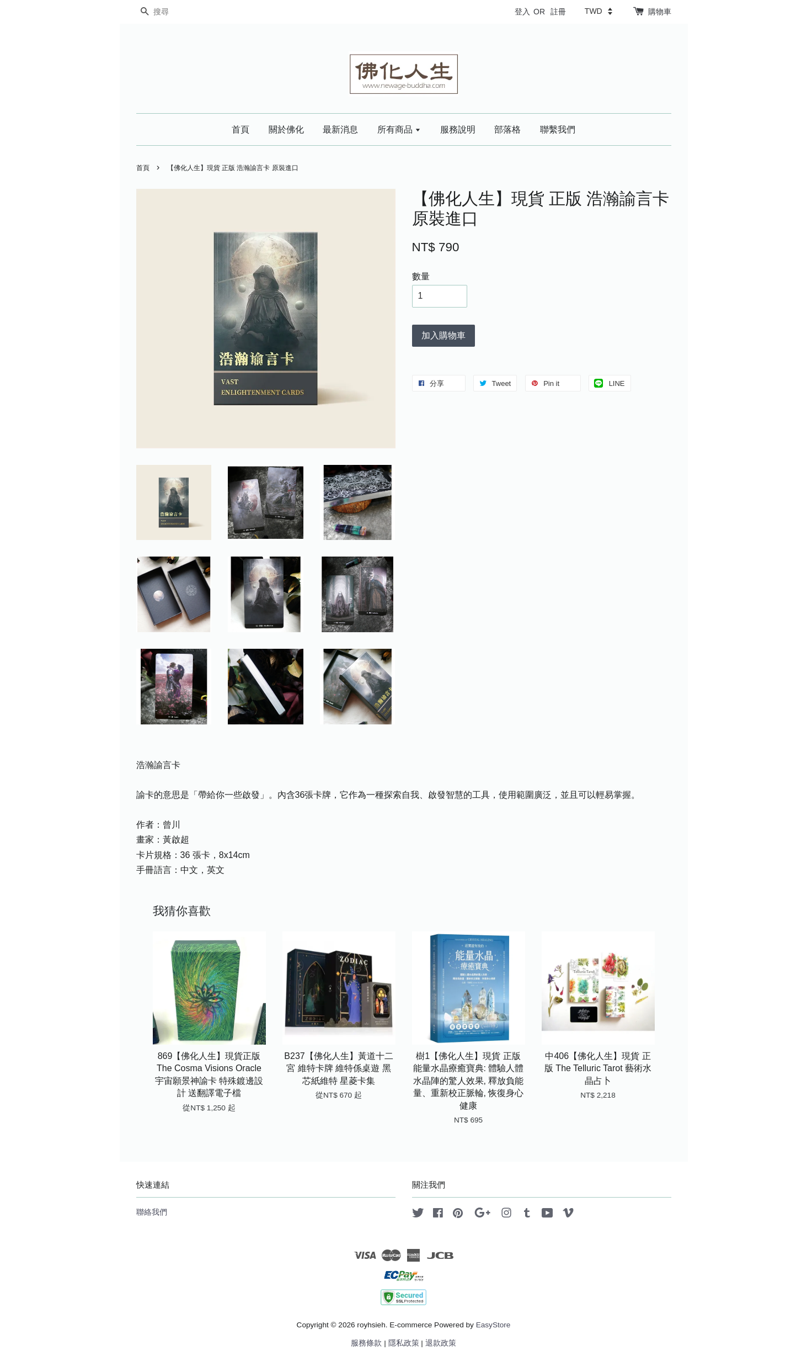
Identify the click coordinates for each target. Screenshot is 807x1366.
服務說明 (457, 129)
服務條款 (366, 1343)
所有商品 (399, 129)
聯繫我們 (557, 129)
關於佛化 (286, 129)
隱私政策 (403, 1343)
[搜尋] (169, 12)
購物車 (659, 11)
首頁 (240, 129)
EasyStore (493, 1325)
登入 (522, 11)
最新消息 (340, 129)
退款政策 (440, 1343)
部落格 (507, 129)
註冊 (558, 11)
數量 (421, 276)
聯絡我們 (151, 1212)
